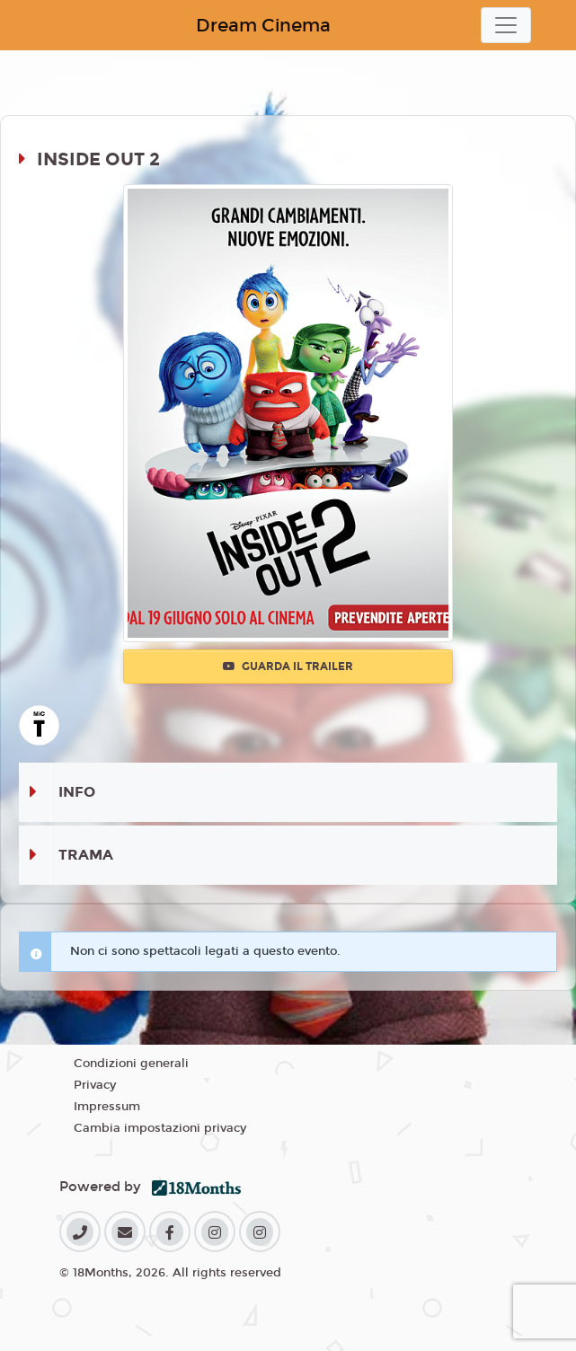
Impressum (107, 1106)
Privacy (95, 1085)
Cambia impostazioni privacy (160, 1128)
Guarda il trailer (288, 666)
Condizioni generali (131, 1063)
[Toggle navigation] (506, 25)
